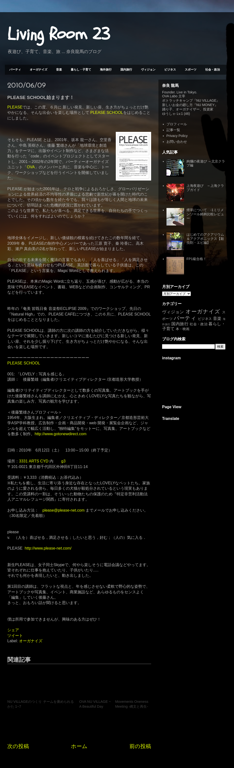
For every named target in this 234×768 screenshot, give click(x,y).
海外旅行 (106, 69)
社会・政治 (212, 69)
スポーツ (190, 69)
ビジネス (170, 69)
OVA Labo (169, 96)
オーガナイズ (38, 69)
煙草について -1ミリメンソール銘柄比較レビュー (205, 214)
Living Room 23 (58, 34)
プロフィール (176, 124)
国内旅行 (126, 69)
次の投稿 (18, 746)
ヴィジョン (148, 69)
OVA (31, 167)
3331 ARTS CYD (34, 461)
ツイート (15, 635)
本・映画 (182, 329)
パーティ (15, 69)
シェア (13, 630)
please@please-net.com (63, 510)
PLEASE (14, 107)
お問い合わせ (176, 142)
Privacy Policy (177, 136)
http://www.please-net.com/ (48, 548)
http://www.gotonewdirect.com (61, 434)
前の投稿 (140, 746)
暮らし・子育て (81, 69)
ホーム (79, 746)
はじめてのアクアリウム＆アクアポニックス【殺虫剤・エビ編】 (205, 239)
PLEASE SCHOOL (106, 112)
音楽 (59, 69)
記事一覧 (173, 130)
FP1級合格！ (196, 259)
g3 (63, 461)
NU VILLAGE (206, 100)
